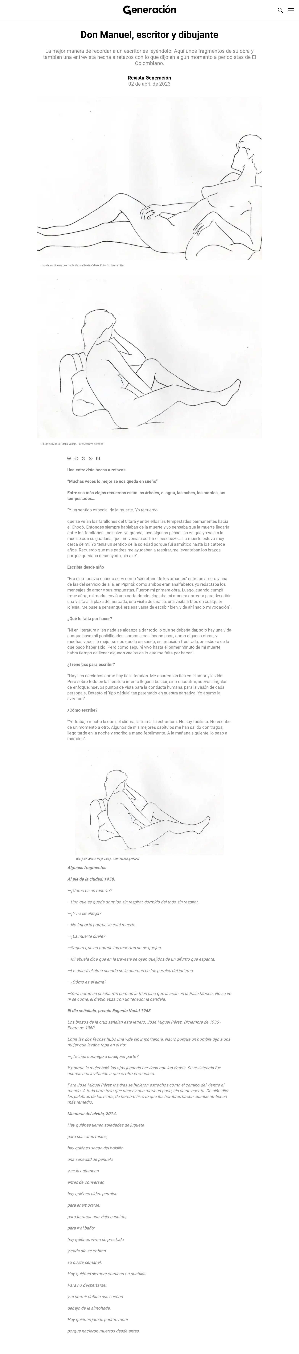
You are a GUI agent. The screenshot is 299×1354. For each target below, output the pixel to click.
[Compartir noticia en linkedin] (98, 458)
